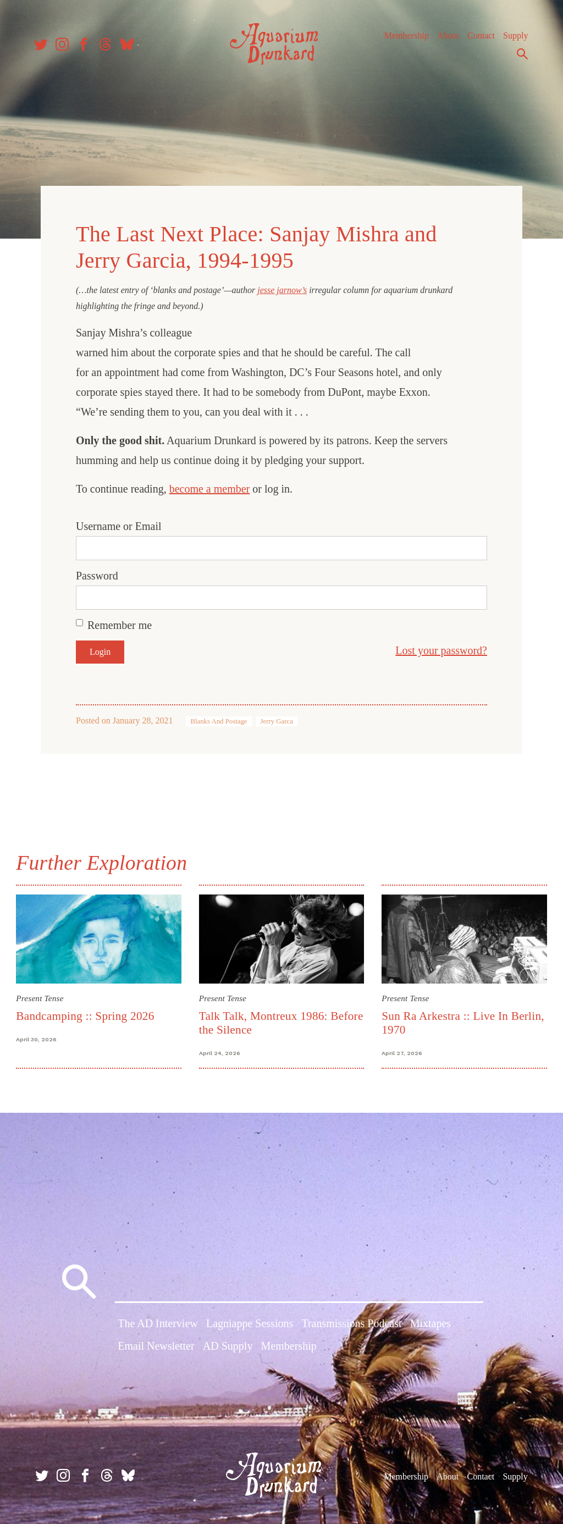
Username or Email (119, 526)
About (445, 38)
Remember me (119, 625)
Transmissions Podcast (351, 1323)
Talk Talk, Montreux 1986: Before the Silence (264, 1021)
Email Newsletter (156, 1346)
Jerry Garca (277, 721)
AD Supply (228, 1346)
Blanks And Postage (218, 721)
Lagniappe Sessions (249, 1323)
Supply (512, 38)
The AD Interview (158, 1323)
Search (519, 56)
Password (97, 575)
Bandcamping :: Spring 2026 (87, 1014)
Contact (478, 38)
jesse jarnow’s (282, 289)
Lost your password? (441, 650)
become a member (209, 488)
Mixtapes (430, 1323)
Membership (403, 38)
